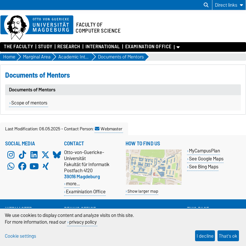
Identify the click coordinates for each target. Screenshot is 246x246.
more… (73, 184)
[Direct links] (229, 5)
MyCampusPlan (204, 151)
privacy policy (83, 222)
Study (45, 46)
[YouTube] (34, 166)
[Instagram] (11, 155)
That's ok (228, 236)
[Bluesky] (57, 155)
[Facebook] (22, 166)
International (103, 46)
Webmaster (108, 129)
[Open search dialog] (206, 5)
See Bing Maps (203, 167)
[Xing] (45, 166)
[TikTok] (22, 155)
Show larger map (142, 191)
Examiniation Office (86, 192)
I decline (205, 236)
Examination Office (148, 46)
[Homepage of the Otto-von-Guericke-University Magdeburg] (37, 28)
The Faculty (18, 46)
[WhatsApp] (11, 166)
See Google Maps (206, 159)
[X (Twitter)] (45, 155)
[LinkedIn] (34, 155)
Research (68, 46)
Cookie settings (20, 236)
